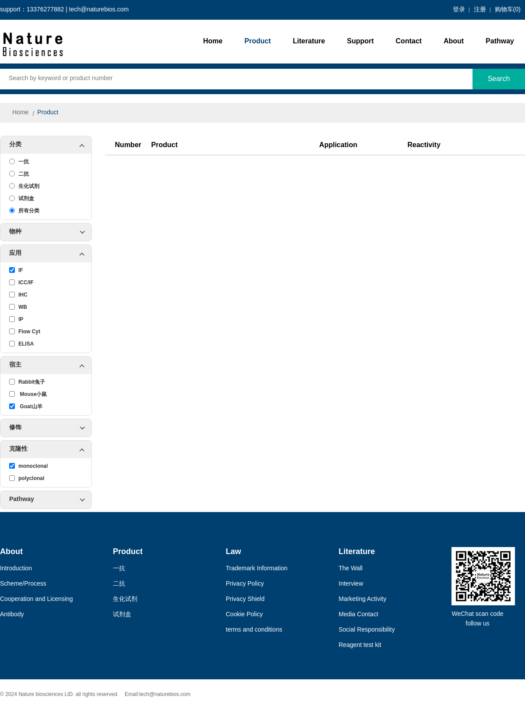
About (454, 41)
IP (16, 319)
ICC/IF (21, 282)
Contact (409, 41)
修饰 (47, 428)
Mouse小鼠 (28, 394)
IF (16, 270)
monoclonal (28, 466)
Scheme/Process (23, 584)
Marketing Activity (362, 599)
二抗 (19, 174)
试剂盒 (21, 198)
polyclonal (26, 478)
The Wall (351, 568)
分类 (50, 145)
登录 (459, 10)
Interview (351, 584)
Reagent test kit (360, 645)
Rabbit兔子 (27, 382)
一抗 (19, 162)
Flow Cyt (24, 332)
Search (499, 79)
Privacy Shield (245, 599)
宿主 (50, 365)
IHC (18, 295)
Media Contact (358, 614)
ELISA (21, 344)
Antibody (12, 614)
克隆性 (50, 449)
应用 (50, 253)
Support (360, 41)
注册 (480, 10)
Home (212, 41)
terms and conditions (254, 630)
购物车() (508, 10)
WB (18, 307)
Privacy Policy (245, 584)
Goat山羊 (25, 406)
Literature (309, 41)
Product (258, 41)
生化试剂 (24, 186)
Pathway (500, 41)
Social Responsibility (367, 630)
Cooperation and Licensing (36, 599)
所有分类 (24, 211)
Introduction (16, 568)
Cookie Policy (244, 614)
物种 (47, 232)
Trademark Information (256, 568)
